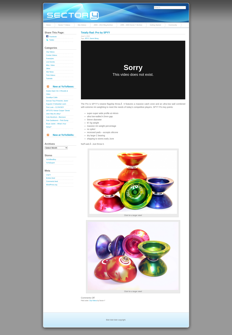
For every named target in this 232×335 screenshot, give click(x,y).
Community (172, 25)
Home (48, 25)
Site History (82, 25)
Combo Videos (51, 55)
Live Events (50, 62)
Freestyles (50, 58)
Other (48, 68)
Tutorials (49, 78)
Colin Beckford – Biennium (56, 117)
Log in (48, 175)
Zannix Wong (94, 38)
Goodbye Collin (51, 97)
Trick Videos (50, 75)
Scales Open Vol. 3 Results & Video (57, 92)
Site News (50, 72)
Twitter (50, 39)
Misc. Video (50, 65)
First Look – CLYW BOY (55, 107)
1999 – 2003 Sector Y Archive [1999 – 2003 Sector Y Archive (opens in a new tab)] (131, 25)
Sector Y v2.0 (116, 12)
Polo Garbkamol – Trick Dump (57, 120)
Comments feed (52, 181)
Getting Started (155, 25)
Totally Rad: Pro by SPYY (95, 32)
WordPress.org (51, 185)
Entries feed (50, 178)
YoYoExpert (50, 163)
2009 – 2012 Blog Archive (103, 25)
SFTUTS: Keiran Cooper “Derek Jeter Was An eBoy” (58, 112)
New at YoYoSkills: (63, 135)
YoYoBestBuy (51, 159)
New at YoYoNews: (63, 86)
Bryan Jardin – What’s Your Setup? (56, 125)
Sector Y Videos (64, 25)
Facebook (51, 36)
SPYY (87, 38)
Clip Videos (50, 52)
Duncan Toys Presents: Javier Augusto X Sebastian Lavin (57, 102)
